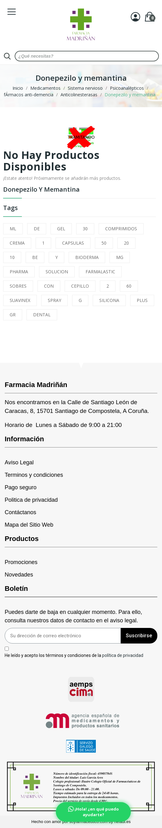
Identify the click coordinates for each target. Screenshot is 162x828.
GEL (61, 229)
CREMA (17, 243)
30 (85, 229)
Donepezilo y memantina (41, 190)
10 (12, 257)
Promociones (21, 562)
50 (103, 243)
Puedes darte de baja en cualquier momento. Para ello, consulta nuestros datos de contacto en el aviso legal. (73, 616)
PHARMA (19, 272)
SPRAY (54, 300)
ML (13, 229)
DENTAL (42, 315)
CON (49, 286)
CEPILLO (80, 286)
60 (128, 286)
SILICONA (109, 300)
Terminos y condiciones (34, 475)
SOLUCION (57, 272)
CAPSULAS (73, 243)
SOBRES (18, 286)
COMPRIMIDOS (121, 229)
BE (35, 257)
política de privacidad (122, 655)
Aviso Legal (19, 462)
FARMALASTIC (100, 272)
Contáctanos (20, 512)
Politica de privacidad (31, 500)
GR (13, 315)
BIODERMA (87, 257)
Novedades (19, 575)
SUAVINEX (20, 300)
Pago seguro (21, 487)
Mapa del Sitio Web (29, 525)
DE (37, 229)
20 (126, 243)
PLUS (142, 300)
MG (119, 257)
